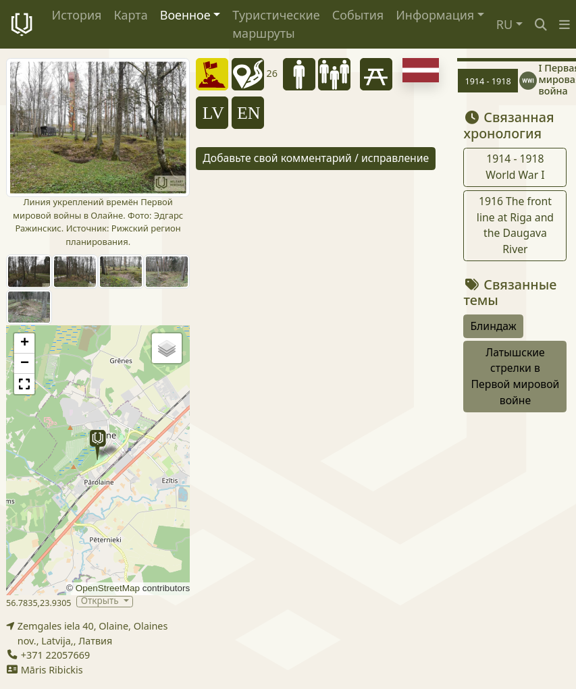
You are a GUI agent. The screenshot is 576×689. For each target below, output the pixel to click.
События (358, 15)
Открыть (101, 601)
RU (504, 24)
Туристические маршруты (275, 24)
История (77, 15)
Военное (185, 15)
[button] (564, 24)
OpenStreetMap (108, 588)
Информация (435, 15)
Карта (130, 15)
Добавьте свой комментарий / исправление (316, 157)
